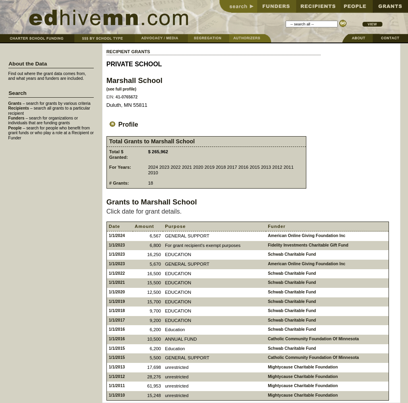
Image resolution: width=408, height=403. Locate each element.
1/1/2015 (117, 348)
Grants (15, 103)
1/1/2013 (117, 367)
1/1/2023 (117, 245)
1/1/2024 (117, 235)
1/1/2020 (117, 292)
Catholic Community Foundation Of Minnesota (313, 339)
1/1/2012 (117, 376)
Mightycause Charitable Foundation (303, 367)
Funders (16, 118)
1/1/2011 (117, 386)
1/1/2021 (117, 282)
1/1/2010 (117, 395)
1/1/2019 (117, 301)
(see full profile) (121, 89)
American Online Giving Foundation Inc (306, 235)
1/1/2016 (117, 329)
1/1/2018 (117, 311)
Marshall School (134, 80)
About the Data (28, 64)
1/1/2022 (117, 273)
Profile (122, 124)
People (15, 128)
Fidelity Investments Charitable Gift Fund (308, 245)
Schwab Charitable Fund (292, 254)
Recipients (18, 108)
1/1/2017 (117, 320)
